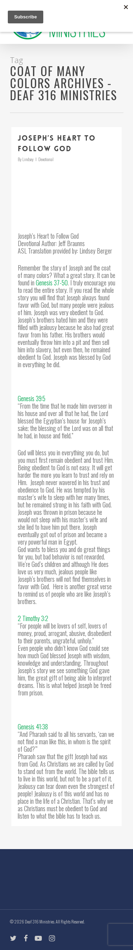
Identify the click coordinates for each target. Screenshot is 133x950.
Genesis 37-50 (52, 282)
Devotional (46, 159)
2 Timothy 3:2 (33, 618)
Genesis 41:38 (33, 726)
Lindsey (28, 159)
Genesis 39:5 (31, 398)
